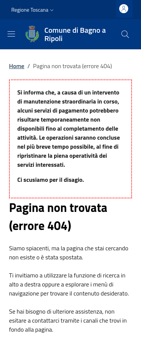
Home (16, 65)
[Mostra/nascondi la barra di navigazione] (11, 34)
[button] (33, 10)
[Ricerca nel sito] (125, 34)
